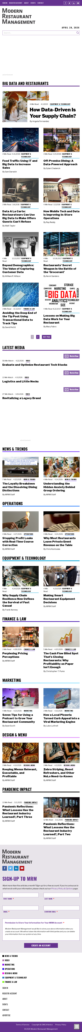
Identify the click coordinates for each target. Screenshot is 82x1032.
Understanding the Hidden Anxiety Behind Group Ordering (59, 487)
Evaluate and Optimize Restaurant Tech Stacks (34, 364)
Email (5, 911)
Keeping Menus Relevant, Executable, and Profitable (19, 773)
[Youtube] (78, 3)
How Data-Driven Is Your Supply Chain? (53, 113)
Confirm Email (50, 911)
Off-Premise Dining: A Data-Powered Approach (60, 162)
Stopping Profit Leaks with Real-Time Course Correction (18, 541)
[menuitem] (4, 3)
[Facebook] (65, 3)
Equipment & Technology (60, 104)
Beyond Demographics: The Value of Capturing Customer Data (18, 269)
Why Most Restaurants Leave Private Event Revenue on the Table (59, 541)
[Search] (78, 32)
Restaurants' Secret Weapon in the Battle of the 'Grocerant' (59, 269)
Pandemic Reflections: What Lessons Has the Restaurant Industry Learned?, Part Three (17, 812)
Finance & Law (29, 308)
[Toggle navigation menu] (77, 1027)
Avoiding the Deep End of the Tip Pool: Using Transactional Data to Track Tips (19, 318)
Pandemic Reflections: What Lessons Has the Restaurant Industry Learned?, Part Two (58, 829)
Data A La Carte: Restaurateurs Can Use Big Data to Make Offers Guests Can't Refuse (19, 216)
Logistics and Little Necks (20, 381)
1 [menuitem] (32, 337)
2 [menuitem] (37, 337)
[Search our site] (39, 32)
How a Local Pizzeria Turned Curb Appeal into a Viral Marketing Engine (61, 718)
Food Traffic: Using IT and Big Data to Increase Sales (19, 164)
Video (28, 360)
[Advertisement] (41, 57)
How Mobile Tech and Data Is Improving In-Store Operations (61, 215)
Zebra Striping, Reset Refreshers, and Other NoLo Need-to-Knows (58, 773)
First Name (7, 898)
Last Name (48, 898)
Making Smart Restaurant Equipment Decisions (59, 599)
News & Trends (29, 479)
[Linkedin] (73, 3)
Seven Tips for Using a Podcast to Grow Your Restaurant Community (18, 718)
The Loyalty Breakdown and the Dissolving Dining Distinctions (19, 487)
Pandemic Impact (31, 802)
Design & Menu (29, 765)
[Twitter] (69, 3)
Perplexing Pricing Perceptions (15, 655)
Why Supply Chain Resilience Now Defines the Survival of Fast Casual (18, 600)
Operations (28, 534)
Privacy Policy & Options (62, 888)
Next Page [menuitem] (46, 337)
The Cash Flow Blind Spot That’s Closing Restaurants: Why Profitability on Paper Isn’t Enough (60, 660)
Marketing (28, 710)
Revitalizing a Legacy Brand (21, 398)
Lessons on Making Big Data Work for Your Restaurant (59, 319)
